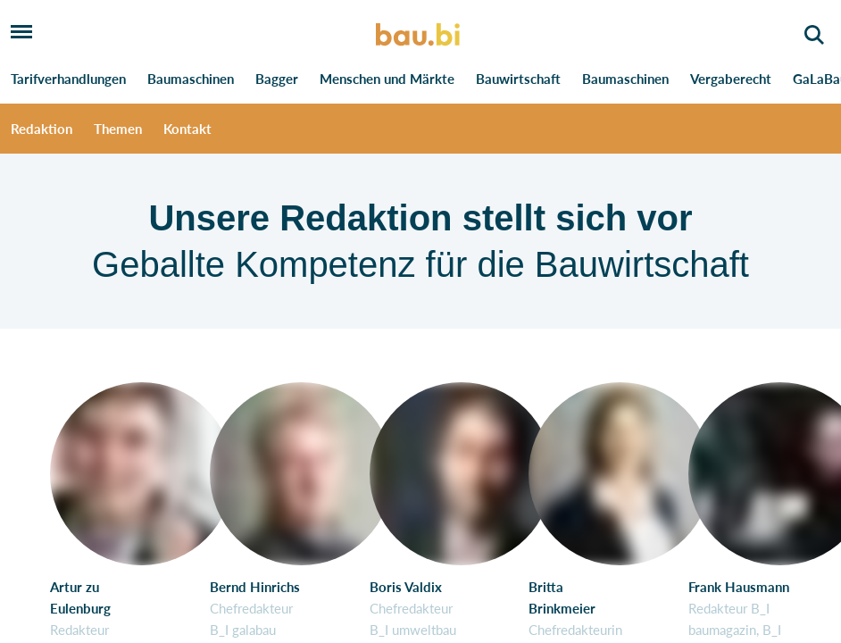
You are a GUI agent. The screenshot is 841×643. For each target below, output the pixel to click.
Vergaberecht (730, 79)
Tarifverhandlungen (68, 79)
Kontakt (187, 129)
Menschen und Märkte (387, 79)
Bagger (276, 79)
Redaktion (41, 129)
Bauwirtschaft (518, 79)
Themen (118, 129)
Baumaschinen (190, 79)
